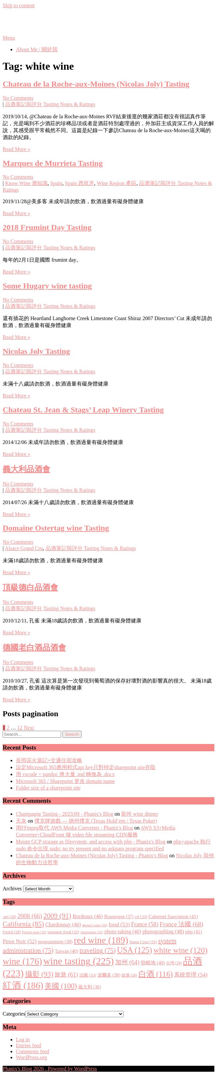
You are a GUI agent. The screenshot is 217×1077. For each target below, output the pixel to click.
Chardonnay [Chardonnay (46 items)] (63, 924)
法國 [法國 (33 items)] (87, 975)
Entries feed (28, 1045)
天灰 (21, 821)
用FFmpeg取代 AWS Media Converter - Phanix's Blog (74, 828)
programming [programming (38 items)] (55, 941)
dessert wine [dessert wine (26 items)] (94, 925)
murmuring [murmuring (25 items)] (92, 932)
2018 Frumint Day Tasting (47, 227)
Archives (12, 888)
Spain (56, 183)
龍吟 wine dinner (139, 814)
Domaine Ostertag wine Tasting (56, 528)
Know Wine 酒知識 (26, 183)
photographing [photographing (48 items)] (163, 932)
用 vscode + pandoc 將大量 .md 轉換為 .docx (65, 774)
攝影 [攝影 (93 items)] (39, 974)
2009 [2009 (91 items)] (57, 916)
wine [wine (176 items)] (22, 961)
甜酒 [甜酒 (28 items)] (129, 975)
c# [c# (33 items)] (141, 916)
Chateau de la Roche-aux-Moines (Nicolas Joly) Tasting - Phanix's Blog (92, 855)
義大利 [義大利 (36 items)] (89, 986)
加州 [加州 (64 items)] (127, 962)
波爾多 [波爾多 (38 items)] (108, 975)
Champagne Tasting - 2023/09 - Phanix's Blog (64, 814)
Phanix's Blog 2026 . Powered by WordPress (50, 1068)
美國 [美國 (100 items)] (61, 986)
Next (29, 727)
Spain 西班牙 (79, 183)
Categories (14, 1014)
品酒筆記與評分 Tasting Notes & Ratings (50, 104)
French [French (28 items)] (12, 932)
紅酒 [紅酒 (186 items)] (23, 985)
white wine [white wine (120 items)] (180, 950)
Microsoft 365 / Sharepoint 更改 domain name (65, 781)
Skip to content (19, 5)
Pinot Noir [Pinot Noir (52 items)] (20, 941)
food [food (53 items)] (119, 924)
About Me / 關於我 (36, 49)
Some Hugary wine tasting (47, 285)
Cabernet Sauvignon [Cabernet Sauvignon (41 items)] (173, 916)
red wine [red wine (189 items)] (101, 940)
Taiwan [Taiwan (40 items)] (66, 951)
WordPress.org (31, 1057)
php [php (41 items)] (193, 931)
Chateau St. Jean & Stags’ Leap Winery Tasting (83, 409)
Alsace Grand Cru (24, 548)
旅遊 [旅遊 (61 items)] (66, 974)
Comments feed (32, 1051)
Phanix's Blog (34, 21)
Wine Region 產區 (116, 183)
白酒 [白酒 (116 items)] (155, 974)
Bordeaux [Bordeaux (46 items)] (88, 916)
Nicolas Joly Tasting (36, 351)
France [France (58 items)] (145, 924)
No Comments (18, 98)
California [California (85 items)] (23, 924)
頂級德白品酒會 (30, 587)
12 (19, 727)
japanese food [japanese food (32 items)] (63, 932)
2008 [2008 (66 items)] (30, 915)
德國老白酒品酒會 (34, 647)
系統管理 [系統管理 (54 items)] (190, 975)
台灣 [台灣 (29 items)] (174, 963)
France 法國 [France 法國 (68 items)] (181, 924)
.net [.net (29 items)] (9, 916)
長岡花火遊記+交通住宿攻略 (49, 760)
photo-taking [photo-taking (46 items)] (122, 931)
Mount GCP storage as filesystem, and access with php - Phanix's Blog (90, 841)
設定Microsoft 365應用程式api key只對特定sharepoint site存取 (86, 767)
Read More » (16, 149)
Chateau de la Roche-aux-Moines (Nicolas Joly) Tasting (96, 84)
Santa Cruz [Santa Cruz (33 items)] (143, 941)
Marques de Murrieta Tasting (53, 163)
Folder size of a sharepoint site (48, 788)
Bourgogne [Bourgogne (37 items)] (119, 916)
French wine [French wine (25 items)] (34, 932)
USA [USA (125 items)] (134, 950)
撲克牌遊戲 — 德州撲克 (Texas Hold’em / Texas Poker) (95, 821)
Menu (9, 38)
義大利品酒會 (26, 469)
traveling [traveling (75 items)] (98, 950)
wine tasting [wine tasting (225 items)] (78, 961)
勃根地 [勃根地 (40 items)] (153, 962)
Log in (23, 1039)
